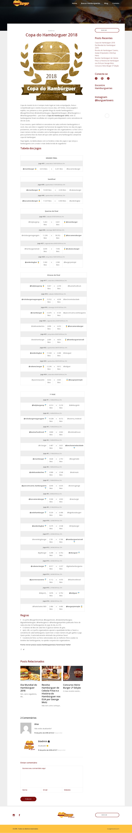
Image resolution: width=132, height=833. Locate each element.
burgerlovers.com (113, 829)
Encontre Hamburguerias (103, 87)
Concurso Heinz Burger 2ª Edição (107, 66)
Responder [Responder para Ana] (58, 733)
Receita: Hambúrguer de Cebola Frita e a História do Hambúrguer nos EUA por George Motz (107, 60)
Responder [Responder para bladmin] (61, 750)
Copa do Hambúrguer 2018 (105, 43)
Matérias (51, 31)
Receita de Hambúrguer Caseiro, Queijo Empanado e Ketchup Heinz (106, 53)
